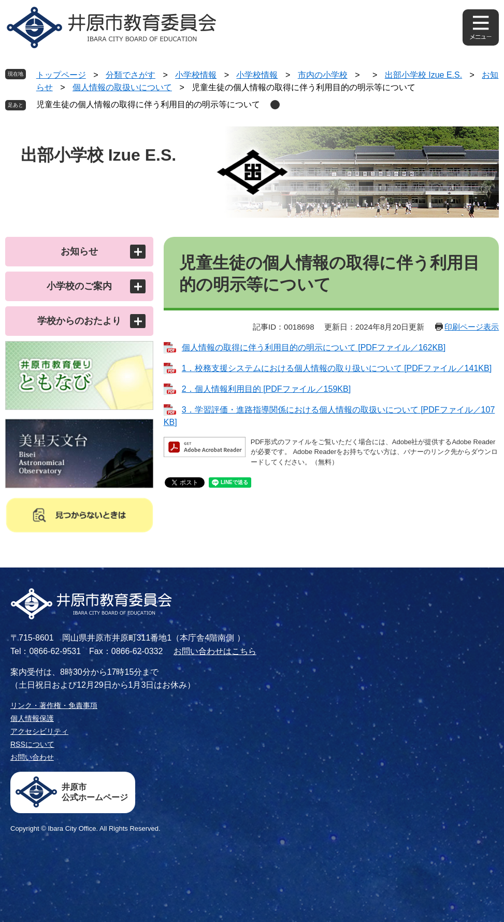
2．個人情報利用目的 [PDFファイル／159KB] (266, 389)
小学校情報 (196, 74)
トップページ (61, 74)
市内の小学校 (323, 74)
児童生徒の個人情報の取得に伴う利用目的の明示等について (148, 104)
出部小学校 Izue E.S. (423, 74)
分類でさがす (130, 74)
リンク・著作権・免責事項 (53, 705)
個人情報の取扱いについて (122, 87)
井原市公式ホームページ (95, 792)
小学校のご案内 (79, 286)
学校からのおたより (79, 321)
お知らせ (79, 251)
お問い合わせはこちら (215, 651)
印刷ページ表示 (471, 326)
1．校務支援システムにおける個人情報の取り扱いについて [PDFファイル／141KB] (337, 368)
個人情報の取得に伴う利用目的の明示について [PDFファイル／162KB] (313, 347)
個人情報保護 (32, 718)
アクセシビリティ (39, 731)
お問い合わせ (32, 757)
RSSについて (32, 744)
